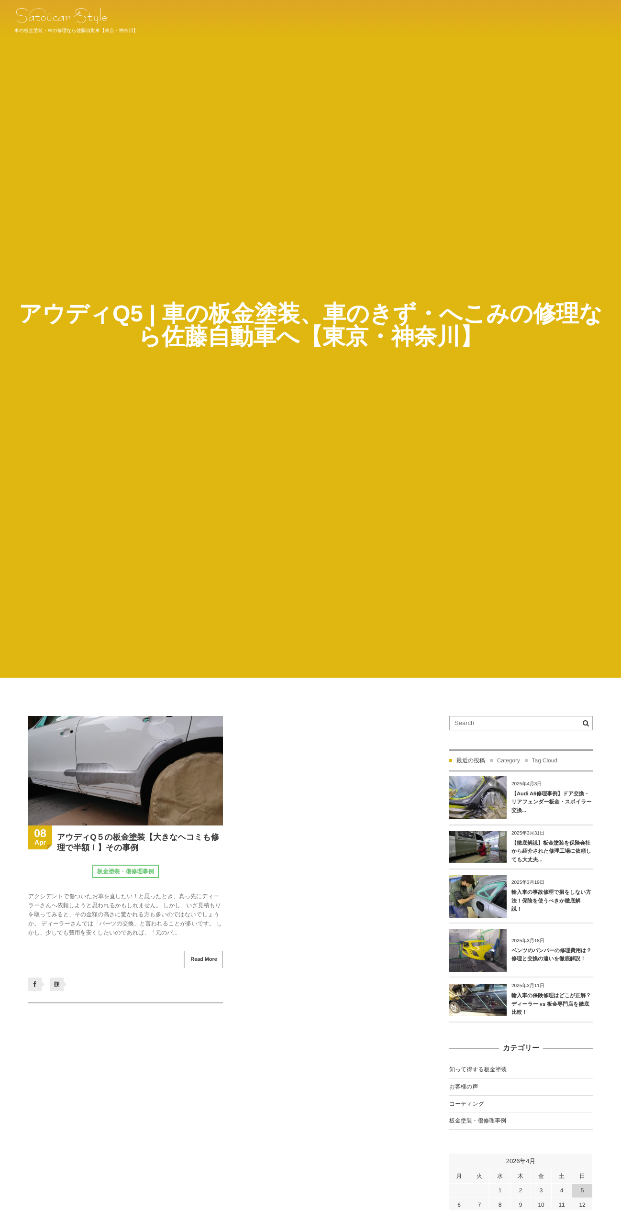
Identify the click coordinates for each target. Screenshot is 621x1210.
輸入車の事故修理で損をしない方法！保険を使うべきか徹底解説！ (551, 901)
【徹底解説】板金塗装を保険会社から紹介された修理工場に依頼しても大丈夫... (551, 851)
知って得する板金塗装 (478, 1069)
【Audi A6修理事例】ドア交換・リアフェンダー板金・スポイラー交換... (551, 802)
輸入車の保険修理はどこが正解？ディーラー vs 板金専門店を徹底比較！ (551, 1004)
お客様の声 (463, 1086)
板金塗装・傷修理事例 (125, 871)
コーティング (466, 1103)
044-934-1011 (586, 18)
